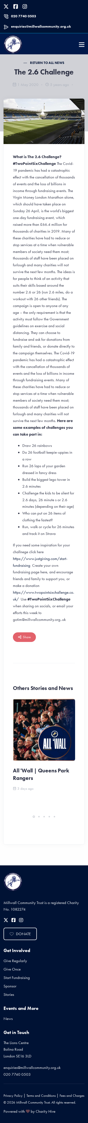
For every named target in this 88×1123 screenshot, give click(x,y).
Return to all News (47, 63)
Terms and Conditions (41, 1095)
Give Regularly (15, 960)
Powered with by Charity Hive (29, 1111)
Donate (20, 933)
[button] (34, 816)
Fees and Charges (72, 1095)
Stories (9, 994)
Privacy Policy (13, 1095)
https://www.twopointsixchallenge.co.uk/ (43, 596)
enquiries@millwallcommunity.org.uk (41, 26)
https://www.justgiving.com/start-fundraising (40, 562)
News (8, 1018)
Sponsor (10, 986)
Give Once (12, 969)
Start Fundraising (17, 977)
